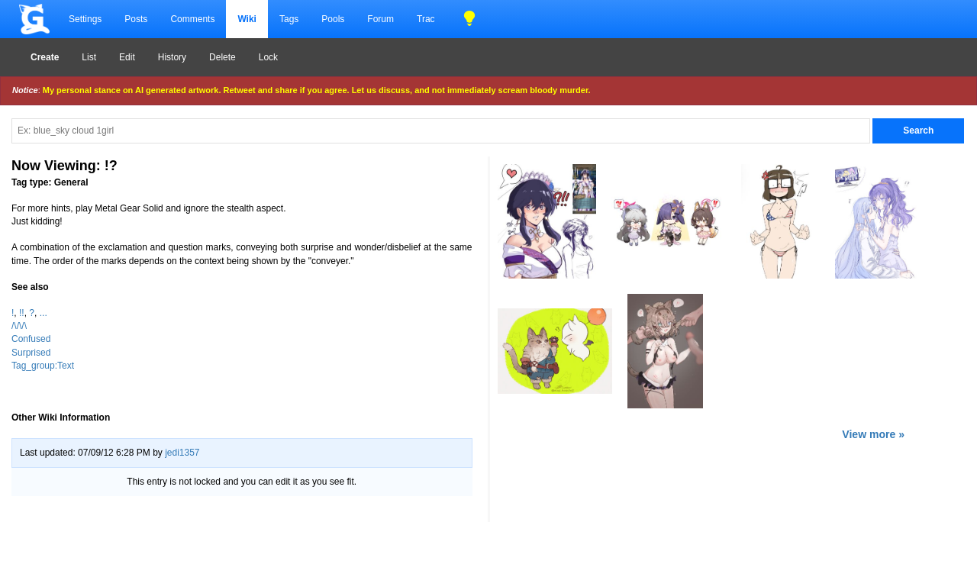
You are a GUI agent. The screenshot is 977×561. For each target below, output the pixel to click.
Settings (85, 19)
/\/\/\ (19, 326)
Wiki (246, 19)
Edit (127, 57)
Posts (135, 19)
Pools (332, 19)
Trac (426, 19)
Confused (30, 339)
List (89, 57)
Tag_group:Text (42, 365)
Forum (380, 19)
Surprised (30, 352)
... (43, 313)
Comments (192, 19)
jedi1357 (182, 452)
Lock (268, 57)
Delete (222, 57)
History (172, 57)
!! (21, 313)
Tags (288, 19)
